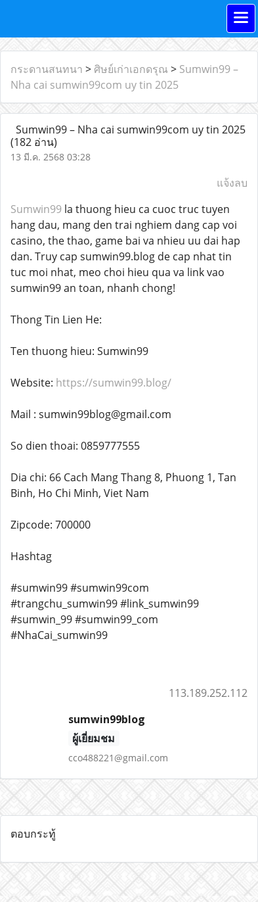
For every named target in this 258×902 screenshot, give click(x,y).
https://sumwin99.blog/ (113, 382)
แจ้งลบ (232, 183)
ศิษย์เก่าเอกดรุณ (131, 69)
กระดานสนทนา (47, 69)
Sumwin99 (36, 209)
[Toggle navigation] (240, 18)
